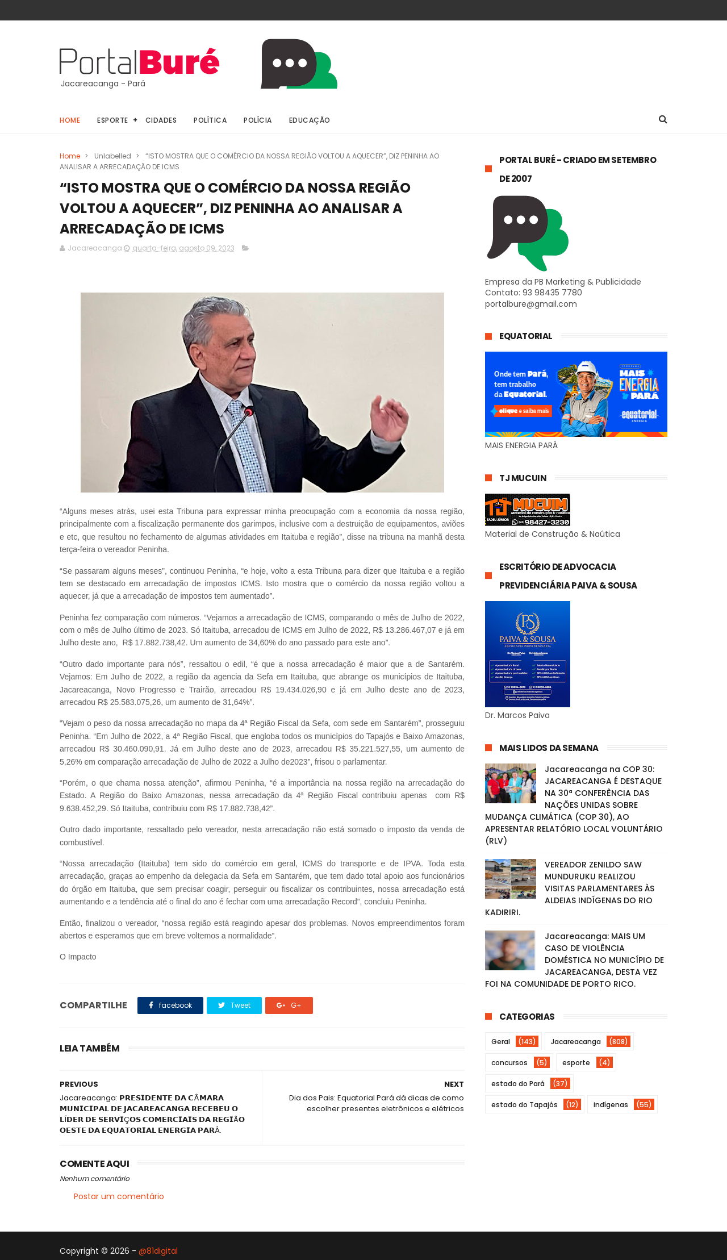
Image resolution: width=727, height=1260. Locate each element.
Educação (310, 120)
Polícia (258, 120)
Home (70, 120)
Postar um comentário (119, 1196)
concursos (509, 1062)
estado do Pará (518, 1083)
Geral (500, 1041)
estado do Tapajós (524, 1104)
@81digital (158, 1251)
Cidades (161, 120)
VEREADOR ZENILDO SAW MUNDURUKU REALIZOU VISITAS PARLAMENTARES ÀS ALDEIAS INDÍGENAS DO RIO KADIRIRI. (569, 888)
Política (210, 120)
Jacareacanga (576, 1041)
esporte (576, 1062)
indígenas (611, 1104)
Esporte (112, 120)
